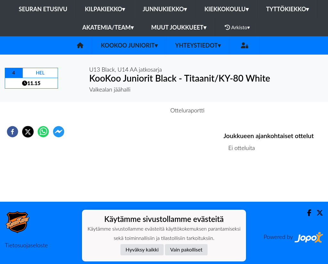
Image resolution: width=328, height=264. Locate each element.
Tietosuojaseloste (26, 245)
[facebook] (12, 131)
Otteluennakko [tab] (142, 110)
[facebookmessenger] (58, 131)
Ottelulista (244, 180)
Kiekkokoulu (226, 9)
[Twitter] (317, 212)
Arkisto (237, 27)
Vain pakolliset (186, 249)
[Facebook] (306, 212)
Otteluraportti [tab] (187, 110)
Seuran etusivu (43, 9)
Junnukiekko (165, 9)
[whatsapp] (43, 131)
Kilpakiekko (105, 9)
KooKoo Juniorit (129, 45)
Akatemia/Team (108, 27)
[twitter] (28, 131)
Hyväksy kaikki (142, 249)
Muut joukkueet (178, 27)
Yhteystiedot (198, 45)
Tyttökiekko (287, 9)
